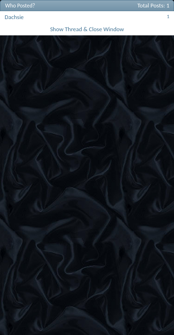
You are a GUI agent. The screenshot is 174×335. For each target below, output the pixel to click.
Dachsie (14, 16)
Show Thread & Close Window (87, 29)
